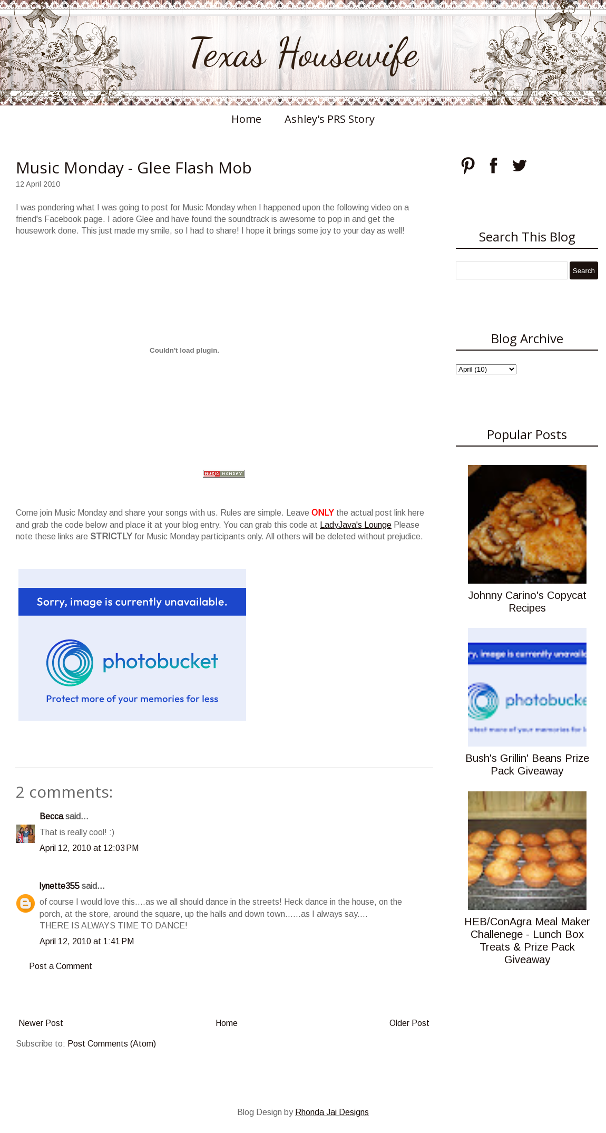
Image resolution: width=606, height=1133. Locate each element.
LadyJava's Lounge (356, 524)
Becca (51, 816)
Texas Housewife (303, 52)
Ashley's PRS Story (330, 119)
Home (246, 119)
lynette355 (60, 886)
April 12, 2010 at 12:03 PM (89, 848)
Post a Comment (60, 966)
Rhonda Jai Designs (332, 1112)
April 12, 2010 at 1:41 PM (87, 941)
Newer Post (40, 1023)
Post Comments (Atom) (111, 1043)
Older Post (409, 1023)
